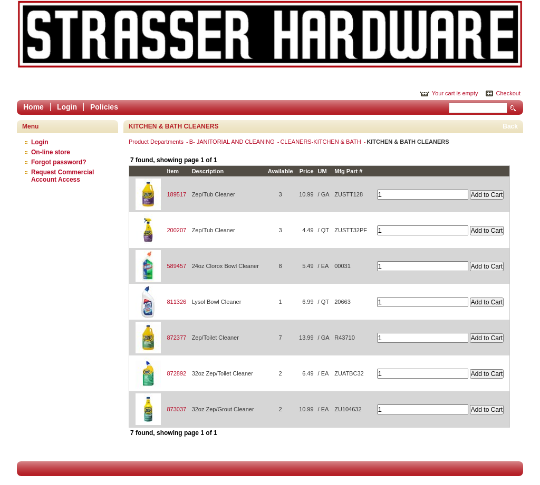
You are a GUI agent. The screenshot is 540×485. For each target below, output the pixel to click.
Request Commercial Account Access (62, 176)
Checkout (508, 93)
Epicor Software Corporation (270, 34)
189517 (176, 194)
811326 (176, 302)
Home (33, 107)
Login (67, 107)
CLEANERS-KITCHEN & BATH (321, 141)
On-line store (50, 152)
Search (513, 108)
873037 (176, 409)
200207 (176, 230)
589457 (176, 266)
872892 (176, 373)
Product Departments (157, 141)
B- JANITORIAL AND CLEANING (232, 141)
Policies (104, 107)
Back (510, 126)
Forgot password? (58, 162)
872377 (176, 337)
